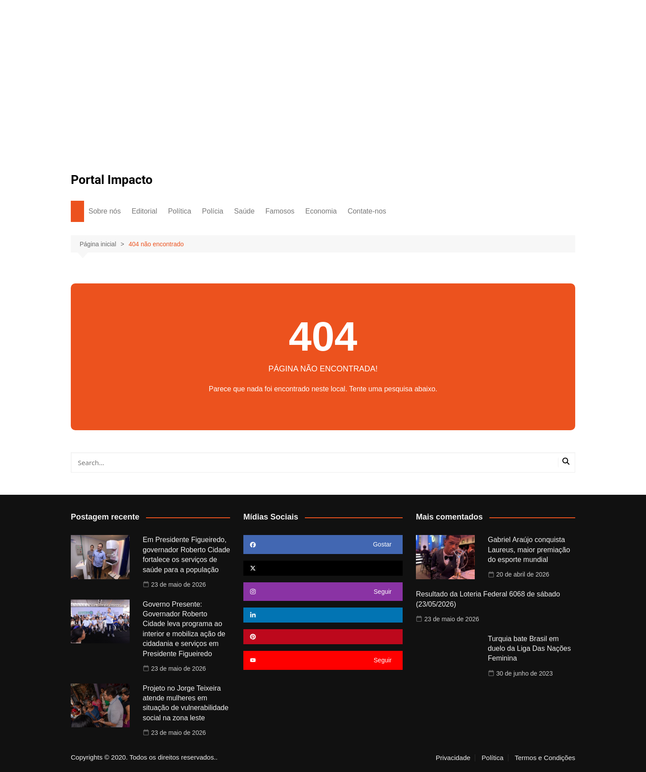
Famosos (280, 211)
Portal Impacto (112, 179)
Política (179, 211)
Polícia (212, 211)
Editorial (144, 211)
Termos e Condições (545, 757)
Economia (321, 211)
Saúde (244, 211)
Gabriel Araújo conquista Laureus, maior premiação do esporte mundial (529, 549)
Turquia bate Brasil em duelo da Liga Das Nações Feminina (529, 648)
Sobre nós (104, 211)
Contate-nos (367, 211)
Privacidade (453, 757)
